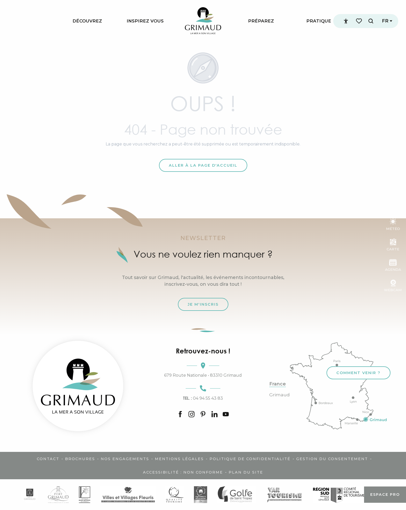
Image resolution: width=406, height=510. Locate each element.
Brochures (80, 459)
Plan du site (246, 472)
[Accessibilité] (346, 21)
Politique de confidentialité (250, 459)
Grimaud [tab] (279, 394)
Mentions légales (179, 459)
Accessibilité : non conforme (183, 472)
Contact (48, 459)
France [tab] (277, 384)
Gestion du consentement (332, 459)
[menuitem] (87, 21)
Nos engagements (125, 459)
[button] (370, 21)
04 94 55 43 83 (203, 398)
